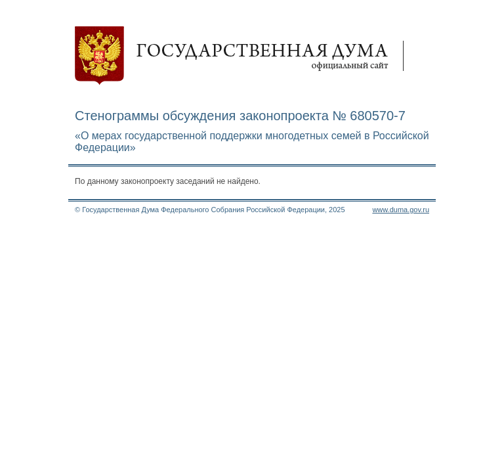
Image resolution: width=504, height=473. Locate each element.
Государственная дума (245, 55)
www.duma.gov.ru (400, 210)
